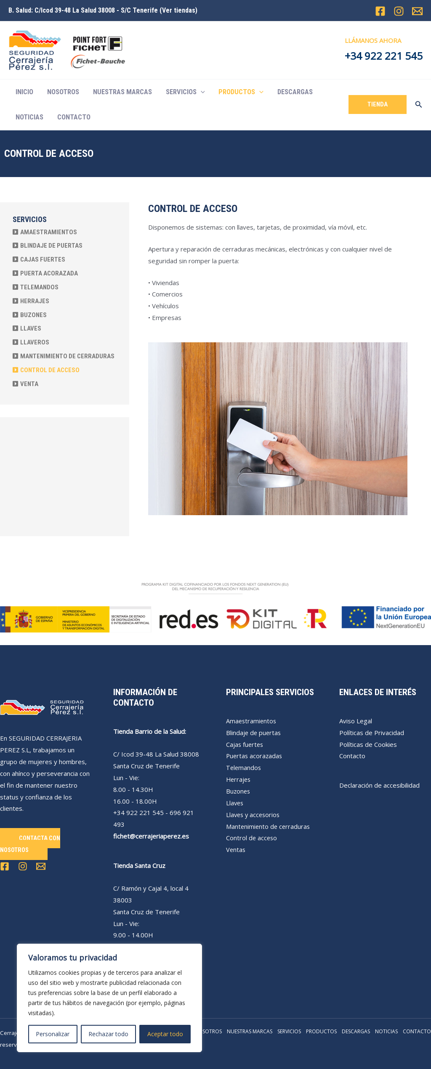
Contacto (352, 755)
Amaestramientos (252, 721)
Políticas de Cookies (368, 744)
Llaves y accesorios (254, 814)
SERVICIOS (185, 92)
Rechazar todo (108, 1034)
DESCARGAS (295, 92)
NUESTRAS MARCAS (122, 92)
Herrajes (239, 779)
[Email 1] (417, 11)
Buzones (238, 791)
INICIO (24, 92)
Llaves (235, 803)
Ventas (236, 849)
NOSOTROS (63, 92)
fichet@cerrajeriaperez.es (151, 836)
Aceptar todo (165, 1034)
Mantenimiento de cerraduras (269, 826)
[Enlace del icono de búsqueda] (419, 104)
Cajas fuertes (245, 744)
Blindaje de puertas (254, 732)
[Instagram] (399, 11)
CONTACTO (73, 117)
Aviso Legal (355, 721)
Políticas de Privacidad (371, 732)
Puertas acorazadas (255, 755)
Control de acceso (252, 838)
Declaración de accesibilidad (379, 785)
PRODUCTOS (240, 92)
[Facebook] (380, 11)
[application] (201, 92)
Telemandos (244, 767)
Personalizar (52, 1034)
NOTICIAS (29, 117)
